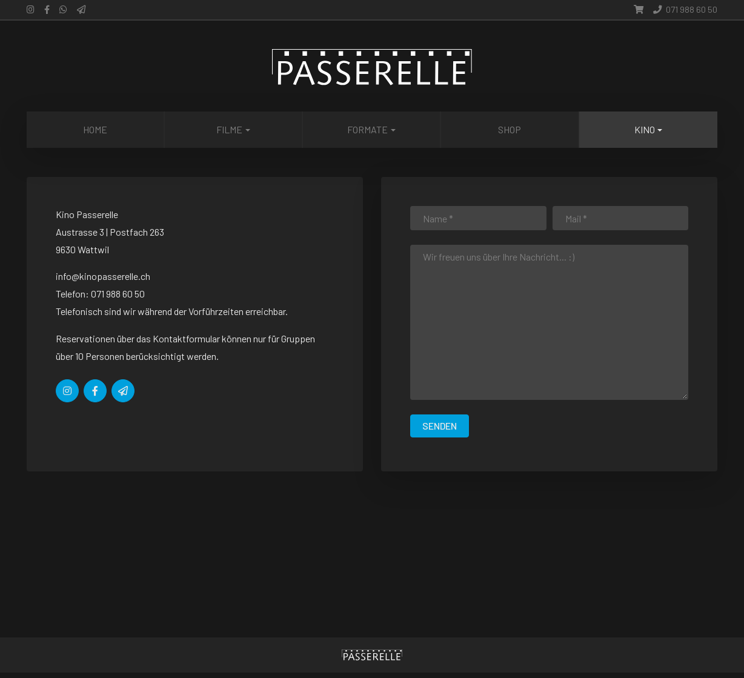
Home (95, 129)
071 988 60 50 (685, 9)
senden (439, 425)
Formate (367, 129)
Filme (229, 129)
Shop (509, 129)
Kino (644, 129)
